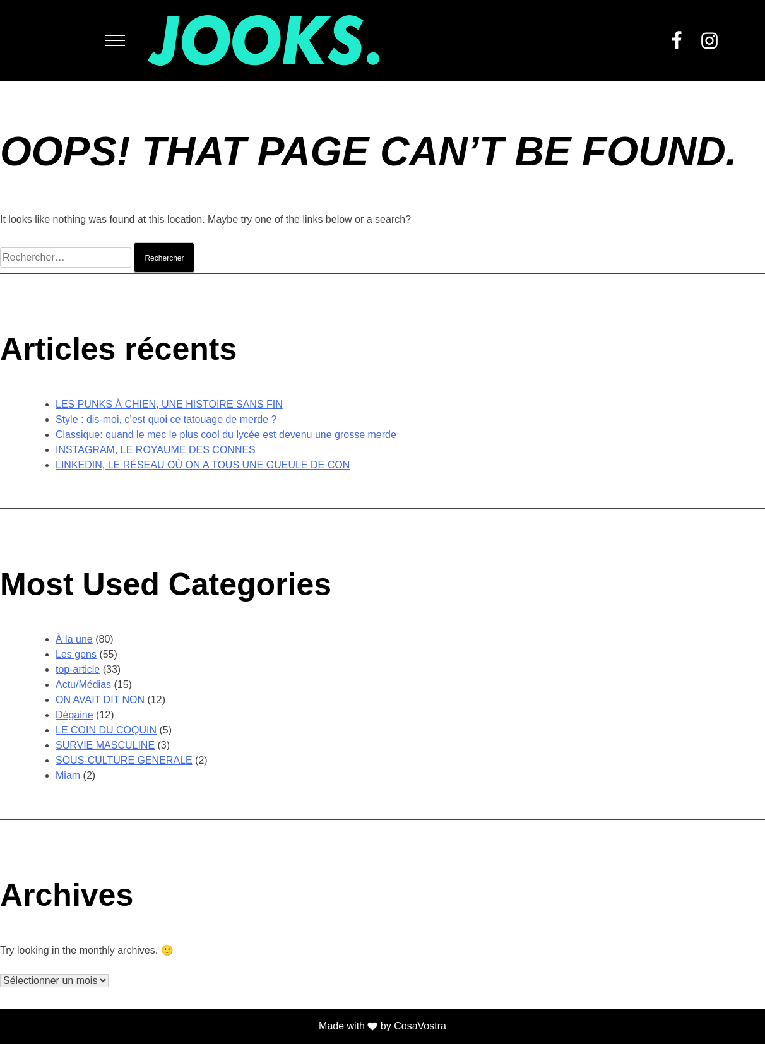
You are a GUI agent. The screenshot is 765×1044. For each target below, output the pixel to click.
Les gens (76, 654)
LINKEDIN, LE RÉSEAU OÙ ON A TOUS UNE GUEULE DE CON (203, 465)
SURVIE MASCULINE (105, 745)
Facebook (676, 40)
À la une (74, 639)
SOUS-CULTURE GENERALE (124, 760)
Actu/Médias (83, 684)
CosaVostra (420, 1026)
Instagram (709, 40)
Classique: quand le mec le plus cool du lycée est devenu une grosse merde (226, 434)
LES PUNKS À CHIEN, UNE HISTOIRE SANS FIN (169, 404)
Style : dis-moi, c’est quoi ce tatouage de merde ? (166, 419)
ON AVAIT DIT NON (100, 699)
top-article (78, 669)
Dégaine (74, 714)
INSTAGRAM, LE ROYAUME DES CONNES (156, 449)
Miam (68, 775)
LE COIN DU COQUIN (106, 730)
